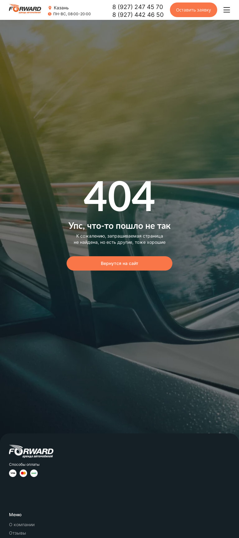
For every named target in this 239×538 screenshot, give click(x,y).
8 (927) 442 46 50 (138, 14)
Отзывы (17, 533)
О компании (22, 524)
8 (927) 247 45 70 (137, 7)
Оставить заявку (193, 10)
